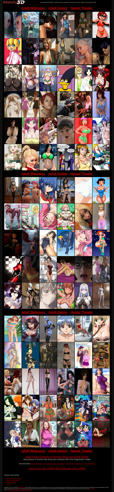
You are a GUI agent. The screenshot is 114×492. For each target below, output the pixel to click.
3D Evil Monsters (37, 464)
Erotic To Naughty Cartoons (13, 478)
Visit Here (92, 488)
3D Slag (61, 464)
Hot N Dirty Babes (10, 482)
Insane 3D (79, 464)
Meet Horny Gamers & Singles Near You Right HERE (57, 456)
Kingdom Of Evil (50, 464)
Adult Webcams (33, 8)
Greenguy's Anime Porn (12, 480)
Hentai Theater (81, 8)
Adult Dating (57, 8)
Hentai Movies (90, 464)
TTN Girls (8, 484)
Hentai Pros (70, 464)
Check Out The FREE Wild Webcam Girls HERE (57, 468)
